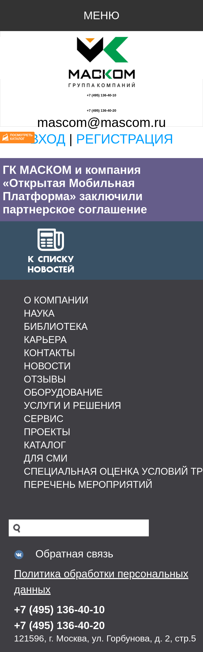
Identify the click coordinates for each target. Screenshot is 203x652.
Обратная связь (74, 554)
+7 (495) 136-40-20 (101, 110)
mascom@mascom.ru (101, 122)
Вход (48, 139)
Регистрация (124, 139)
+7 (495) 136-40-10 (101, 95)
